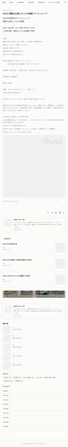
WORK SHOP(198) (7, 201)
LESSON (16, 378)
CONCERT (31, 2)
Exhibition (8, 381)
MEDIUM (18, 381)
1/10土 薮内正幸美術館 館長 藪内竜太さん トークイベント (28, 354)
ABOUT (11, 2)
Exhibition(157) (15, 201)
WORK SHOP (49, 378)
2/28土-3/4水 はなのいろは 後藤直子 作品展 (16, 276)
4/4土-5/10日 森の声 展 (10, 244)
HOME (4, 2)
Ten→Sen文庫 (28, 378)
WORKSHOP (41, 2)
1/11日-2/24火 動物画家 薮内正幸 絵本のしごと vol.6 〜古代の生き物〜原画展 (33, 363)
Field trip (7, 378)
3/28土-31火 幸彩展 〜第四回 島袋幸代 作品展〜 (17, 260)
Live (38, 378)
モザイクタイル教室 (54, 2)
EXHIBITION (20, 2)
